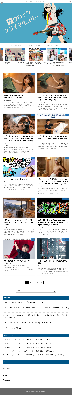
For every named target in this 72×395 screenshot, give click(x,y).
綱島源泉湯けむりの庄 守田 (54, 355)
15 (41, 282)
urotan (48, 339)
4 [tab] (35, 68)
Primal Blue (33, 391)
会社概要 (38, 45)
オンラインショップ (19, 45)
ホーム (12, 45)
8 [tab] (42, 68)
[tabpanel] (36, 57)
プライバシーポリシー (29, 45)
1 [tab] (30, 68)
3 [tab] (33, 68)
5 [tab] (37, 68)
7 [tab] (40, 68)
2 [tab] (31, 68)
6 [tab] (38, 68)
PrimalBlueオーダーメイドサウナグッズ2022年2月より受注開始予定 (23, 339)
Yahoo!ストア (58, 45)
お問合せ (43, 45)
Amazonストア (50, 45)
